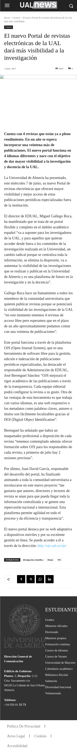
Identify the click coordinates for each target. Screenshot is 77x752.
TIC (59, 560)
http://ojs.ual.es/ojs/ (52, 546)
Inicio (7, 17)
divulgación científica (33, 560)
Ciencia (16, 17)
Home (50, 560)
